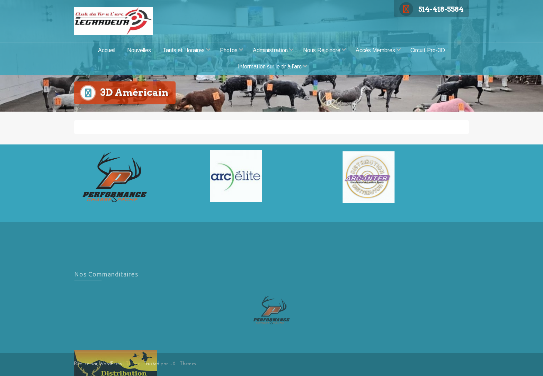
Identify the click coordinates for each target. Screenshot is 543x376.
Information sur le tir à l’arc (270, 66)
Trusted (151, 364)
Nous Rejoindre (321, 50)
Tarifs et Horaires (184, 50)
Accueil (106, 50)
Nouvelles (139, 50)
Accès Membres (375, 50)
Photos (229, 50)
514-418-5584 (431, 9)
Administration (270, 50)
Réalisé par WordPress (98, 364)
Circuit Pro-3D (427, 50)
